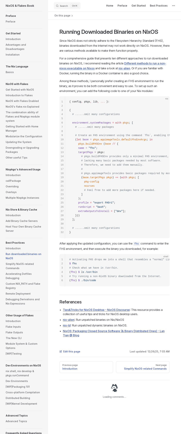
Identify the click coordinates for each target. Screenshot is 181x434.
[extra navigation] (173, 5)
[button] (24, 16)
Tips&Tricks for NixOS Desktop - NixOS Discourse (96, 310)
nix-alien (124, 68)
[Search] (67, 5)
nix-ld (67, 325)
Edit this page (69, 351)
